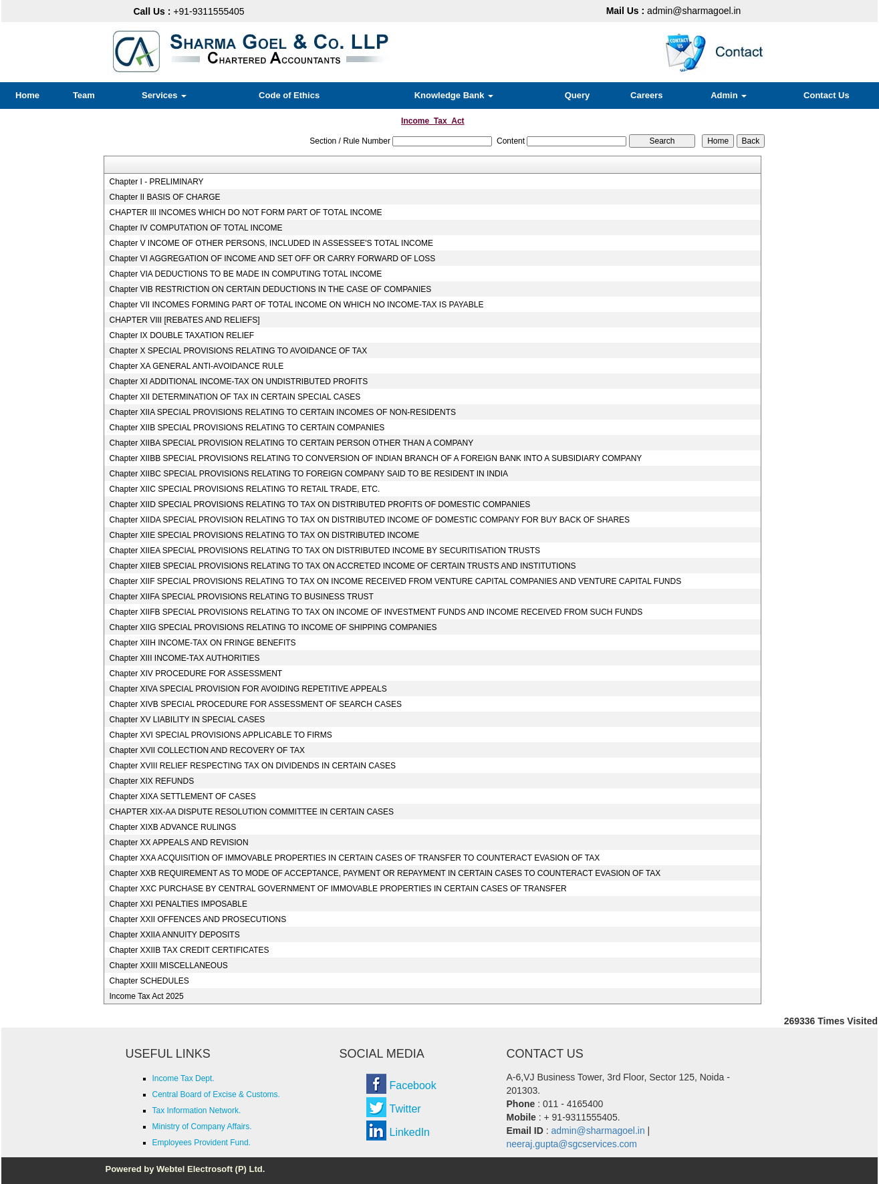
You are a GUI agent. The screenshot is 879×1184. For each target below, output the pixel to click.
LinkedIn (410, 1132)
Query (577, 95)
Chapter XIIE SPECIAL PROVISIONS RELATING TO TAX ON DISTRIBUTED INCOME (264, 535)
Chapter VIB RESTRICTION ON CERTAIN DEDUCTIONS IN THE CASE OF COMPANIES (270, 289)
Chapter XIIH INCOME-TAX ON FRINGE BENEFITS (202, 642)
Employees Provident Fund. (201, 1142)
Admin (729, 95)
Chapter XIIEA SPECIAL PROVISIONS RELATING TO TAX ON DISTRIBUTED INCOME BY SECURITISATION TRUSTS (324, 550)
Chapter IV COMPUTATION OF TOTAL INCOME (195, 228)
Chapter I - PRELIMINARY (156, 181)
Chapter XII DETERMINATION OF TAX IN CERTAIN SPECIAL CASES (234, 397)
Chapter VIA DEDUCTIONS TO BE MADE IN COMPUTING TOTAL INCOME (245, 274)
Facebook (413, 1085)
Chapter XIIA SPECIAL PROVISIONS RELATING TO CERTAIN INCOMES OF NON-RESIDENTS (282, 412)
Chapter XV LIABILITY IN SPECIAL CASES (187, 719)
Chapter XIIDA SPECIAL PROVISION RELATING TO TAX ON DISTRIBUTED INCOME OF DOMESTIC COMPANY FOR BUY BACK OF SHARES (369, 520)
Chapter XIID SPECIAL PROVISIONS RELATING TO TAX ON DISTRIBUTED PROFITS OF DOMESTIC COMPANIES (319, 504)
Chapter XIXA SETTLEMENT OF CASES (182, 796)
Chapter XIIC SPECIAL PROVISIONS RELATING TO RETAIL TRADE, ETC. (244, 489)
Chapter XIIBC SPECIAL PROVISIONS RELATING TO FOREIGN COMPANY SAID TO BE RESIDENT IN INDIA (308, 473)
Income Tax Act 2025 (146, 996)
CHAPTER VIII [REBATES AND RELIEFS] (184, 320)
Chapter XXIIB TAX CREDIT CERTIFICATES (189, 950)
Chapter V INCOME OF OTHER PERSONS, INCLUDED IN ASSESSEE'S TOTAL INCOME (271, 243)
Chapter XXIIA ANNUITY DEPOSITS (174, 934)
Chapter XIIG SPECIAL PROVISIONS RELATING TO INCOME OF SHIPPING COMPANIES (272, 627)
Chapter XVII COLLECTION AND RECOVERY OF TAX (207, 750)
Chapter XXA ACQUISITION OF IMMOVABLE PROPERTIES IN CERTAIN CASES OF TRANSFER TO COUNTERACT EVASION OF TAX (354, 858)
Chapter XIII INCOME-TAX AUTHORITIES (184, 658)
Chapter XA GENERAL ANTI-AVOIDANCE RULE (196, 366)
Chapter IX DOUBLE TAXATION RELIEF (181, 335)
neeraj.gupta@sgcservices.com (572, 1144)
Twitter (405, 1109)
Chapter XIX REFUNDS (151, 781)
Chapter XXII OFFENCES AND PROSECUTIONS (197, 919)
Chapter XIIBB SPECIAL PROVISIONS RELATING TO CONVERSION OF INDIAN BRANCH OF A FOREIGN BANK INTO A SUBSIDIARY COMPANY (375, 458)
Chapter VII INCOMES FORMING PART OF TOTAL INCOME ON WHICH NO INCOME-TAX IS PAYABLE (296, 304)
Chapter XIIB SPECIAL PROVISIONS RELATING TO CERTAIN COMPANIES (246, 427)
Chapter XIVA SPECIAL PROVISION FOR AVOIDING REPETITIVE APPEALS (247, 689)
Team (84, 95)
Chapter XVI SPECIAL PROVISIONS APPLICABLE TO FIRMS (220, 735)
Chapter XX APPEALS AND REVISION (178, 842)
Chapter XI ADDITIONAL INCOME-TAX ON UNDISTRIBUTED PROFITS (238, 381)
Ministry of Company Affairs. (202, 1126)
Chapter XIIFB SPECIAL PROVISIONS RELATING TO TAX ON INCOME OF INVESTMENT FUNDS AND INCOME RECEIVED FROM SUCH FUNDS (375, 612)
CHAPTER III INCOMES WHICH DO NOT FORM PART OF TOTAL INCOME (245, 212)
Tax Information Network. (196, 1110)
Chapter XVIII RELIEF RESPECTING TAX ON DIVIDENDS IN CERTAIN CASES (252, 765)
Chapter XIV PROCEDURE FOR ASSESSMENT (195, 673)
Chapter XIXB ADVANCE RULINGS (172, 827)
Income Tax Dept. (183, 1078)
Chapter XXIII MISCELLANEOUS (168, 965)
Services (164, 95)
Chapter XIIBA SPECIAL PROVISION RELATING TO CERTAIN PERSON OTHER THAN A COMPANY (291, 443)
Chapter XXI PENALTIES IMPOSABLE (178, 904)
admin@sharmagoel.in (673, 10)
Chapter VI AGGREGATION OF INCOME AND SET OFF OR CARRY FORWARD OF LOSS (272, 258)
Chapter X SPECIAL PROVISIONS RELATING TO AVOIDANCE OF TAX (238, 350)
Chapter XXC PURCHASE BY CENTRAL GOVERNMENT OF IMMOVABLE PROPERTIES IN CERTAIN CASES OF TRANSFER (337, 888)
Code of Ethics (289, 95)
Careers (646, 95)
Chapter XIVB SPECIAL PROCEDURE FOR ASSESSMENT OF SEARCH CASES (255, 704)
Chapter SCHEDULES (149, 981)
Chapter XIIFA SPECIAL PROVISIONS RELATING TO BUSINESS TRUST (241, 596)
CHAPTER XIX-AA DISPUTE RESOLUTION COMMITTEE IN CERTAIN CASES (251, 812)
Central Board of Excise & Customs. (216, 1094)
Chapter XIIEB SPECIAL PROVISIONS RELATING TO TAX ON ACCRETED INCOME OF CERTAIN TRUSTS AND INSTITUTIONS (342, 566)
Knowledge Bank (453, 95)
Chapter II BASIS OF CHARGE (164, 197)
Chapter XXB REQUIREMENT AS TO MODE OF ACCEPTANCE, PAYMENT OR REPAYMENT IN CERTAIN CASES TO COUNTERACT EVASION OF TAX (384, 873)
